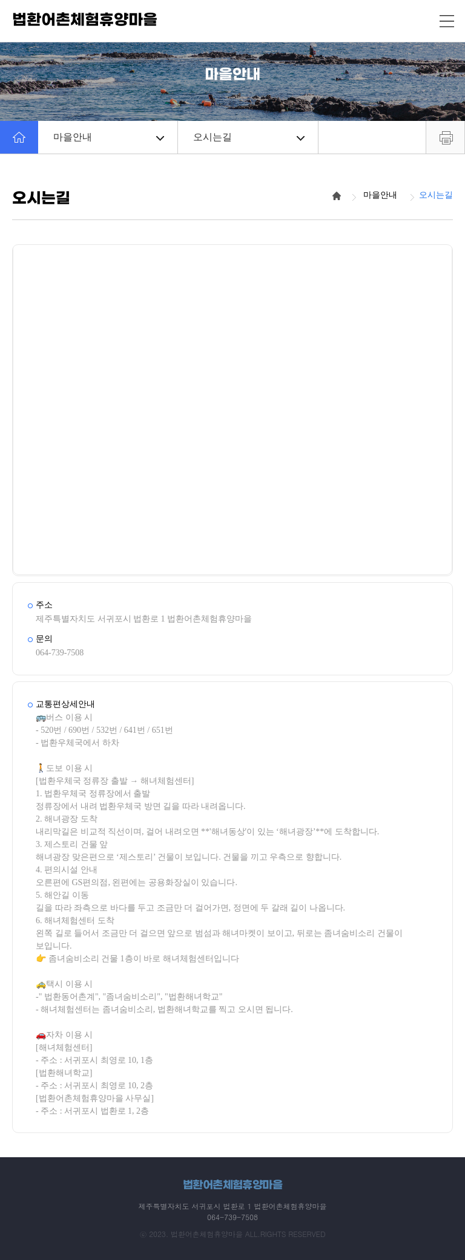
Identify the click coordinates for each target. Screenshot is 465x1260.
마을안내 (108, 137)
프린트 (445, 137)
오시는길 (248, 137)
